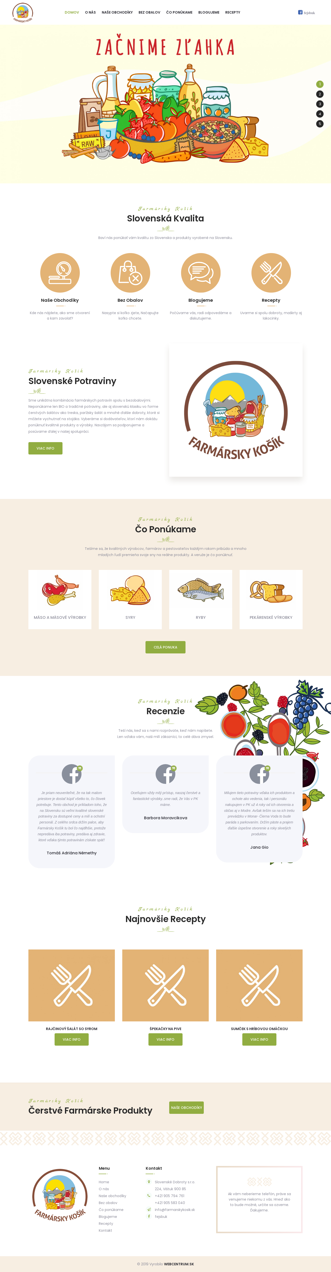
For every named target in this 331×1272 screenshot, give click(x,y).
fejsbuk (161, 1216)
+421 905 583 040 (170, 1202)
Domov (72, 12)
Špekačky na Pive (165, 1028)
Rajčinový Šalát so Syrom (71, 1028)
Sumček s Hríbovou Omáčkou (259, 1028)
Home (104, 1182)
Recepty (232, 12)
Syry (130, 617)
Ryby (201, 617)
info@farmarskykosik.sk (175, 1209)
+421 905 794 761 (169, 1195)
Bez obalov (149, 12)
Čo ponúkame (179, 12)
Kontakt (105, 1230)
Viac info (45, 448)
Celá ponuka (165, 647)
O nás (90, 12)
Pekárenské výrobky (271, 617)
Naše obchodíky (117, 12)
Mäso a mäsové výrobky (60, 617)
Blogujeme (208, 12)
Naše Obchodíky (186, 1107)
